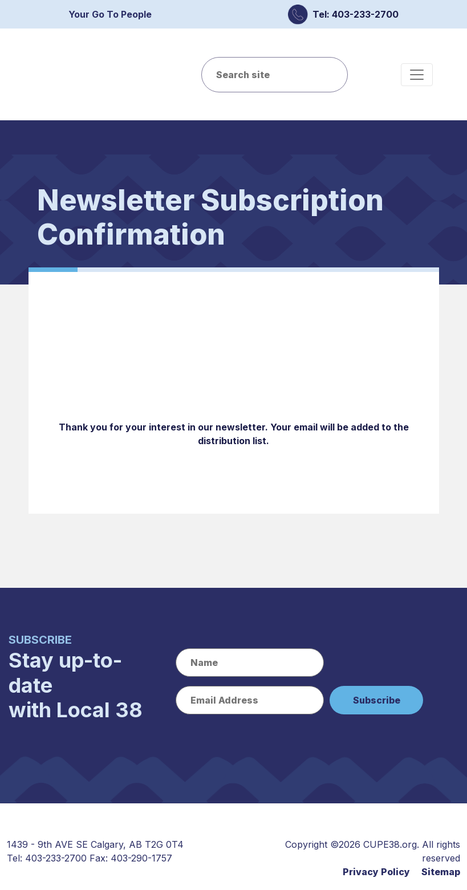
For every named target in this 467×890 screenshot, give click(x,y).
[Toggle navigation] (417, 74)
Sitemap (440, 871)
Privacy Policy (376, 871)
